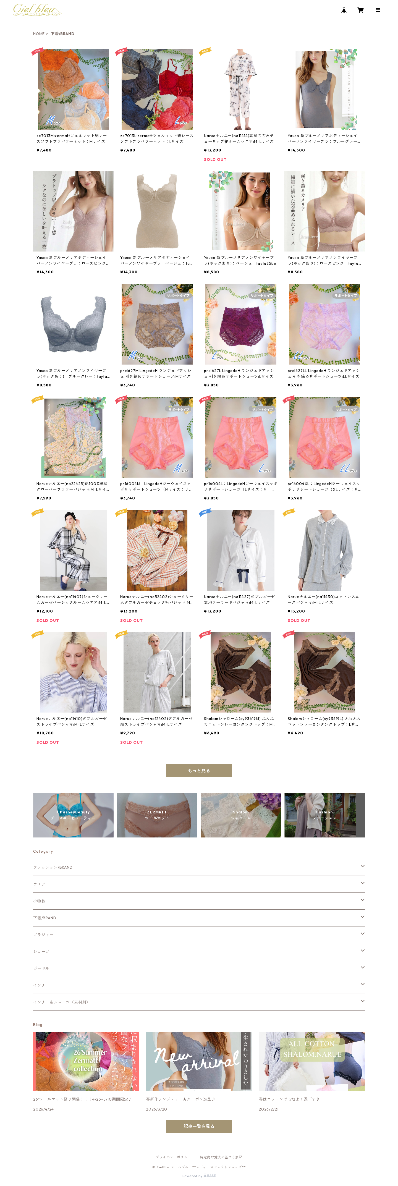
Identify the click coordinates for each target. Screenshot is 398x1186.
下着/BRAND (44, 917)
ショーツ (41, 951)
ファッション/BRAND (53, 867)
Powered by (199, 1176)
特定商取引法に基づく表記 (221, 1157)
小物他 (39, 901)
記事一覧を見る (199, 1126)
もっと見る (199, 770)
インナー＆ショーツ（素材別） (61, 1002)
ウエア (39, 884)
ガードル (41, 968)
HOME (39, 33)
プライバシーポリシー (173, 1157)
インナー (41, 985)
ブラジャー (43, 934)
